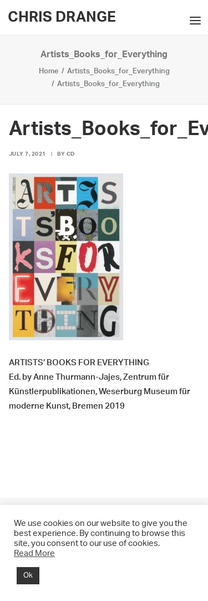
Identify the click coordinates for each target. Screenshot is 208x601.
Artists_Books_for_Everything (118, 71)
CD (71, 154)
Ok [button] (28, 575)
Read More (34, 553)
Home (49, 71)
